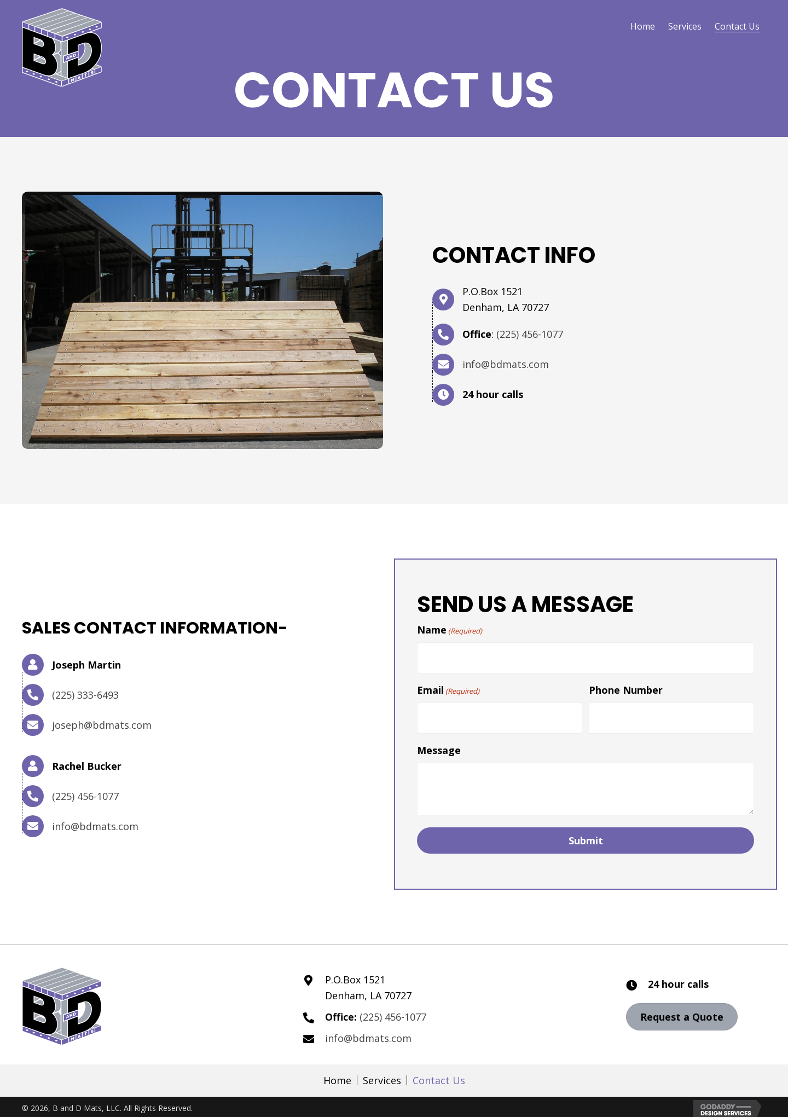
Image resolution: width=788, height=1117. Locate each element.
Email (448, 687)
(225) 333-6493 (85, 691)
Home (337, 1074)
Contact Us (439, 1074)
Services (382, 1074)
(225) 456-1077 (529, 334)
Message (439, 744)
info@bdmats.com (505, 364)
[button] (682, 1010)
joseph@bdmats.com (102, 721)
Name (449, 630)
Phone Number (626, 687)
